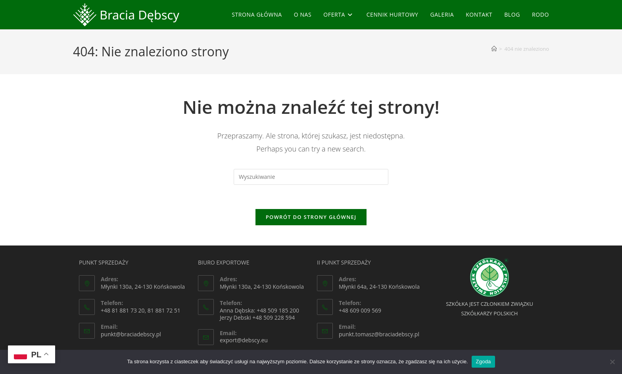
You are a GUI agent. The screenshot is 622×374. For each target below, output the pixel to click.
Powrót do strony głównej (311, 217)
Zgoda (483, 361)
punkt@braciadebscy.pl (131, 334)
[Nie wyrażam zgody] (612, 362)
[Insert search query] (311, 177)
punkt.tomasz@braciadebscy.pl (379, 334)
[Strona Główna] (494, 48)
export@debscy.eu (244, 340)
